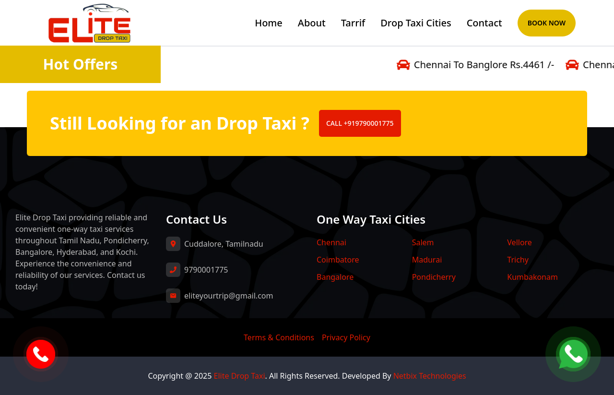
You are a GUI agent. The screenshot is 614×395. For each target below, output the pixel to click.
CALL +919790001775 (360, 123)
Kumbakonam (532, 277)
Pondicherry (434, 277)
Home (269, 22)
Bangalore (335, 277)
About (312, 22)
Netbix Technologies (429, 376)
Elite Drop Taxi (239, 376)
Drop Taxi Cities (415, 22)
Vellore (519, 242)
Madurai (427, 259)
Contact (484, 22)
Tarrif (353, 22)
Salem (423, 242)
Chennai (331, 242)
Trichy (518, 259)
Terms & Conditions (279, 337)
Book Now (547, 22)
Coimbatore (338, 259)
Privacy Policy (346, 337)
